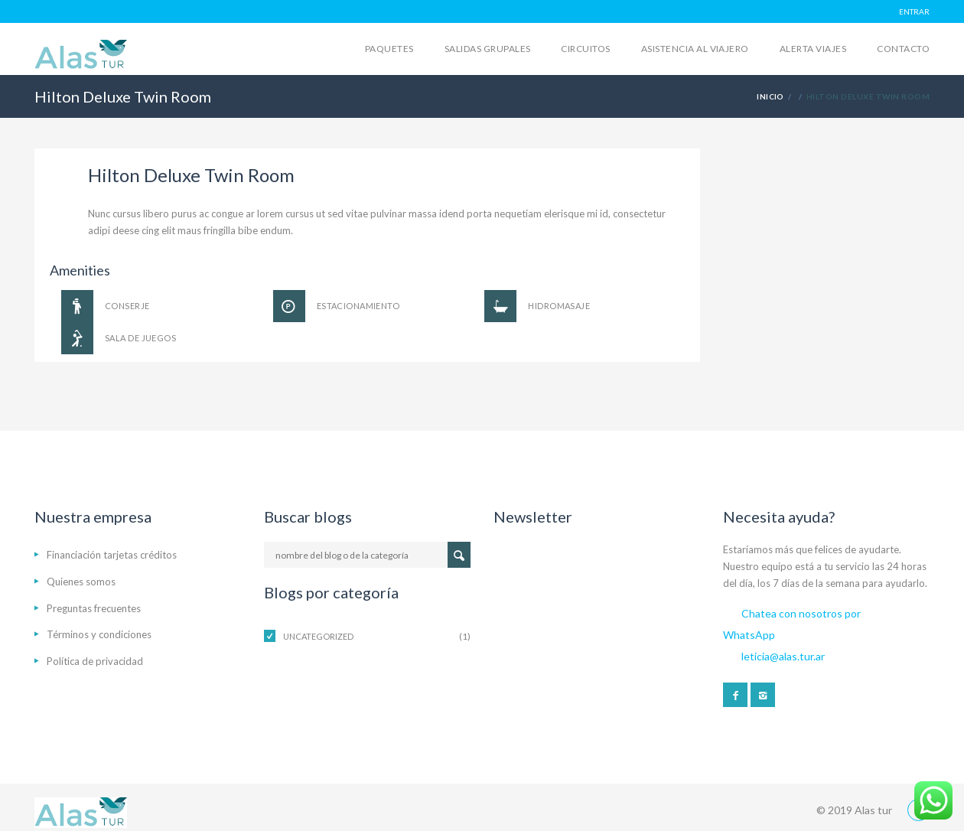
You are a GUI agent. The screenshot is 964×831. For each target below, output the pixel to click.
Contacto (903, 48)
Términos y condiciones (99, 634)
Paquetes (389, 48)
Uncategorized (318, 636)
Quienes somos (81, 581)
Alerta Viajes (813, 48)
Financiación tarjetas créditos (112, 555)
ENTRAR (914, 11)
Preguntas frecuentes (94, 608)
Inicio (770, 96)
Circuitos (585, 48)
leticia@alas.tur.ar (783, 656)
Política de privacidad (95, 661)
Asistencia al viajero (695, 48)
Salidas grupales (488, 48)
